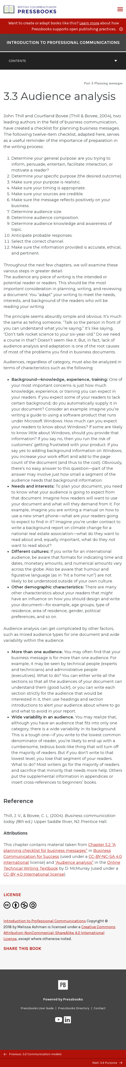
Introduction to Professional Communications (45, 921)
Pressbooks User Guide (37, 1008)
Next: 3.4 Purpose (107, 1063)
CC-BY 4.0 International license (34, 874)
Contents (63, 61)
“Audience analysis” (74, 862)
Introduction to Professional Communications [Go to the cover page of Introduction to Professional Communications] (63, 42)
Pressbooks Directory (73, 1008)
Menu (119, 9)
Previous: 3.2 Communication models (33, 1054)
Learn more (89, 23)
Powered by (63, 999)
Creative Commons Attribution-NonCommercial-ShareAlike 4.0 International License (59, 932)
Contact (100, 1008)
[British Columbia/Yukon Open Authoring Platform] (30, 9)
